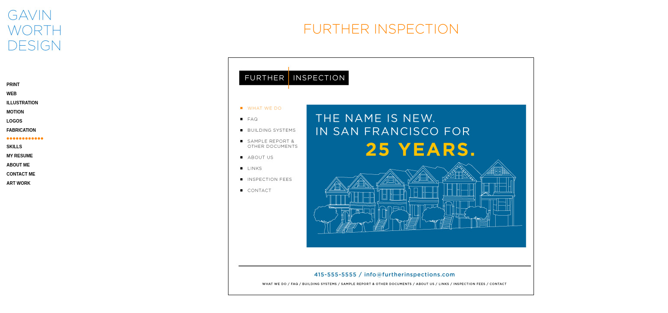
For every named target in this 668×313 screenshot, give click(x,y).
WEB (12, 93)
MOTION (15, 112)
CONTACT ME (21, 174)
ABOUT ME (18, 165)
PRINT (13, 84)
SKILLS (14, 146)
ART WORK (18, 183)
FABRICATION (21, 130)
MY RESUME (20, 155)
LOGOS (14, 121)
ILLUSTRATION (22, 102)
